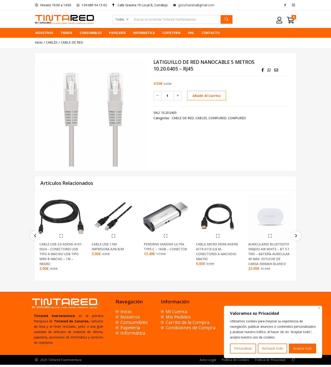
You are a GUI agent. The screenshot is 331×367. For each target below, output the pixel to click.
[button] (122, 19)
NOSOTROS (44, 33)
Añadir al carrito (205, 95)
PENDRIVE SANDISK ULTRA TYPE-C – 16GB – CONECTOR (164, 246)
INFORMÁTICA (144, 33)
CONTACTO (211, 33)
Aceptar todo (302, 348)
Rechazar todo (272, 348)
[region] (273, 332)
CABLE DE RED (72, 42)
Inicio (39, 42)
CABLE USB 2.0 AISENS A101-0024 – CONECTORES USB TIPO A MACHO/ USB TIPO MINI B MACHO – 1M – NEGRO (61, 251)
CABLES (52, 42)
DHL (191, 33)
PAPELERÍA (117, 33)
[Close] (319, 308)
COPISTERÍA (171, 33)
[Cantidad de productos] (167, 95)
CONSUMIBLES (91, 33)
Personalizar (243, 348)
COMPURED (217, 118)
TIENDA (66, 33)
